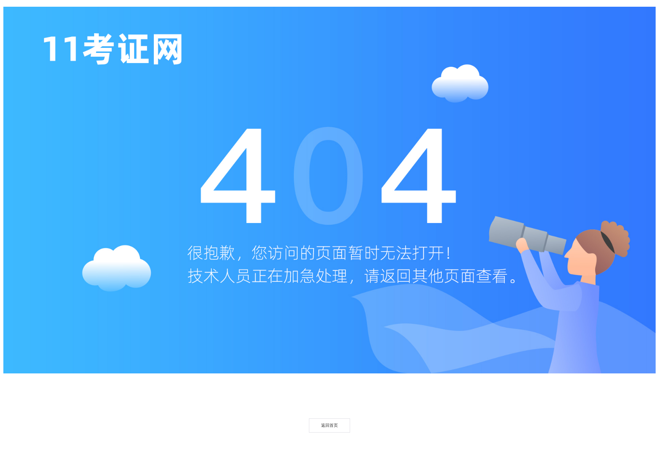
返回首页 (329, 425)
